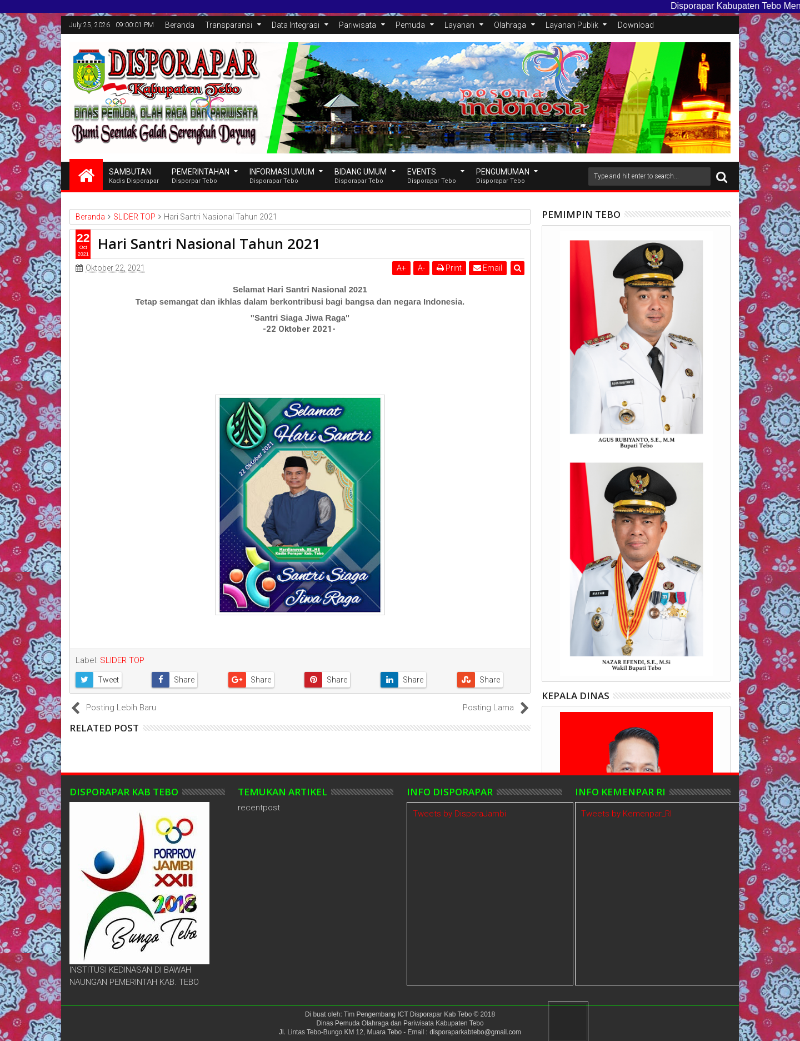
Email (487, 267)
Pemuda (410, 25)
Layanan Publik (572, 25)
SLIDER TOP (122, 660)
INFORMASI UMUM (281, 176)
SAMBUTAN (134, 176)
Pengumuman (502, 176)
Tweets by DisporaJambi (459, 814)
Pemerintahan (200, 176)
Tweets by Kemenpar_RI (626, 814)
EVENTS (431, 176)
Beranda (179, 25)
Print (449, 267)
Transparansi (228, 25)
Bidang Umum (360, 176)
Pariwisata (357, 25)
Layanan (459, 25)
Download (636, 25)
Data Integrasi (295, 25)
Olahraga (510, 25)
